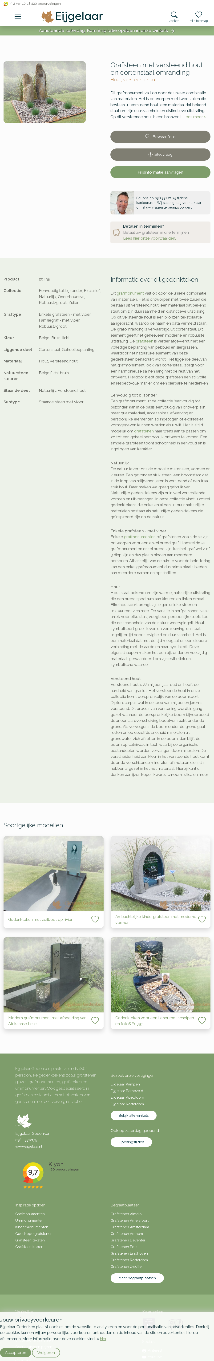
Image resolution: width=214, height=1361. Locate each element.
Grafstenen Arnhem (127, 1234)
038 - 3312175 (26, 1140)
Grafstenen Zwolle (126, 1266)
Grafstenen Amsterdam (130, 1227)
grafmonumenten (140, 536)
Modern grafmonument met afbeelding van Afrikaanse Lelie (47, 1020)
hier (103, 1338)
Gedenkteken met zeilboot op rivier (40, 919)
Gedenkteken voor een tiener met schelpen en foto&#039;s (154, 1020)
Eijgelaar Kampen (125, 1084)
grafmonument (130, 293)
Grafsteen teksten (30, 1240)
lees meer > (195, 116)
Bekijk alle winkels (134, 1115)
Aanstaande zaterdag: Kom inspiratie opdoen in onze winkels (107, 31)
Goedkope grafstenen (33, 1234)
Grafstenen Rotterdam (129, 1260)
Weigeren (46, 1352)
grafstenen (144, 431)
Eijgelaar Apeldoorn (127, 1097)
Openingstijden (131, 1142)
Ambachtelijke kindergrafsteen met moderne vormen (155, 919)
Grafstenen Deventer (128, 1240)
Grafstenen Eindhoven (129, 1253)
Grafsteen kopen (29, 1247)
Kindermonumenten (31, 1227)
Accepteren (15, 1352)
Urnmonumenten (29, 1220)
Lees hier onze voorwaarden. (149, 238)
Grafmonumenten (30, 1214)
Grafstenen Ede (124, 1247)
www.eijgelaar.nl (28, 1146)
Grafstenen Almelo (126, 1214)
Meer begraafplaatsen (137, 1278)
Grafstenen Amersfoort (130, 1220)
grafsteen (144, 341)
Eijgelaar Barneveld (127, 1091)
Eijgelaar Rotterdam (127, 1104)
